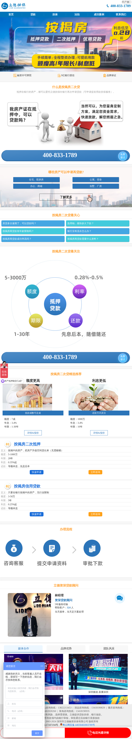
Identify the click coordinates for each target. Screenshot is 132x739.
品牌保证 (109, 75)
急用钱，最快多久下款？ (80, 223)
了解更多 (76, 197)
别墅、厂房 (96, 186)
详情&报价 (33, 432)
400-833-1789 (120, 6)
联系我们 (121, 14)
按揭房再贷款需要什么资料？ (83, 238)
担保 (55, 14)
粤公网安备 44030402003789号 (79, 724)
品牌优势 (66, 648)
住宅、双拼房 (36, 179)
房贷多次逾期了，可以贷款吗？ (19, 223)
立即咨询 (95, 472)
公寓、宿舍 (96, 179)
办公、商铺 (36, 186)
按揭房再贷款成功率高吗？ (17, 238)
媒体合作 (23, 648)
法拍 (77, 14)
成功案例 (99, 14)
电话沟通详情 (98, 732)
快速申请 (36, 472)
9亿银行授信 (66, 75)
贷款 (33, 14)
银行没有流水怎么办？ (79, 231)
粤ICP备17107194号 (47, 724)
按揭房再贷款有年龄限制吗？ (18, 231)
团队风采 (108, 648)
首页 (11, 14)
